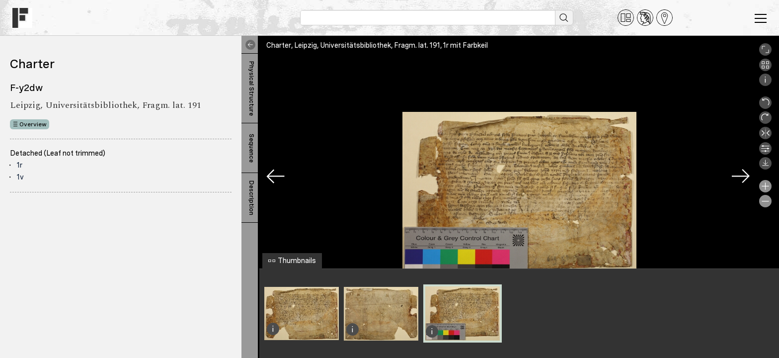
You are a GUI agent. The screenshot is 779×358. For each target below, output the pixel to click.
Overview (33, 124)
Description (251, 197)
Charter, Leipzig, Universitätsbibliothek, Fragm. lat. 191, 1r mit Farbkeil (377, 45)
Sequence (251, 148)
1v (20, 177)
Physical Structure (251, 88)
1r (19, 165)
